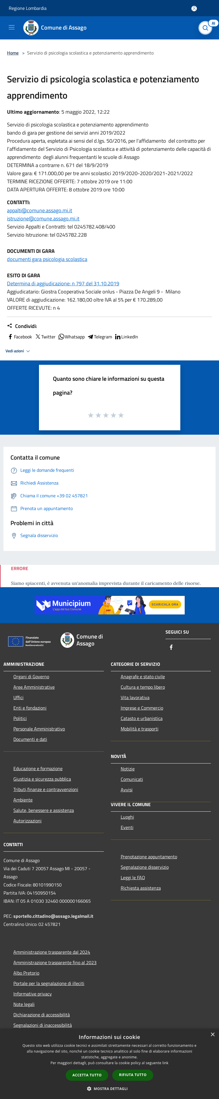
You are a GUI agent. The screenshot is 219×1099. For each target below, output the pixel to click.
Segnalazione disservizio (145, 867)
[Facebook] (171, 647)
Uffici (18, 697)
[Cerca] (206, 27)
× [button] (212, 1035)
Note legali (24, 1004)
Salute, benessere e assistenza (43, 810)
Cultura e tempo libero (143, 686)
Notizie (128, 768)
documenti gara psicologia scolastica (47, 259)
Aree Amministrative (34, 686)
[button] (109, 1088)
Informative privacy (32, 993)
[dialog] (109, 1064)
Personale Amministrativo (39, 728)
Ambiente (23, 799)
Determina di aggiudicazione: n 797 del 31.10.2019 (63, 283)
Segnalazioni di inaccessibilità (42, 1025)
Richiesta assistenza (141, 887)
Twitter (45, 336)
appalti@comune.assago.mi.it (39, 210)
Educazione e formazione (38, 768)
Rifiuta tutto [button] (133, 1074)
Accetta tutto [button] (87, 1075)
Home (13, 52)
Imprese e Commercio (142, 707)
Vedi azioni (19, 351)
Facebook (19, 336)
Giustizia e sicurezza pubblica (42, 778)
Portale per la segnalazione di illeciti (48, 983)
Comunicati (132, 779)
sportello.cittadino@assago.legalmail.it (53, 916)
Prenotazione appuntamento (149, 856)
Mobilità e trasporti (140, 728)
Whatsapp (71, 336)
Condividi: (22, 326)
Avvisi (127, 789)
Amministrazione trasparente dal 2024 (51, 952)
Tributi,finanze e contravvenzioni (45, 789)
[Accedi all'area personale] (194, 9)
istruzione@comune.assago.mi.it (43, 218)
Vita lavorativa (135, 697)
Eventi (127, 827)
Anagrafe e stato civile (143, 676)
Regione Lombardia (28, 8)
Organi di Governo (31, 676)
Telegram (99, 336)
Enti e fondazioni (30, 707)
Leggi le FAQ (133, 877)
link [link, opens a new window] (165, 1062)
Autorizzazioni (27, 820)
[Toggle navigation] (11, 27)
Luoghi (127, 816)
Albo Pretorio (26, 972)
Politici (20, 718)
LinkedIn (126, 336)
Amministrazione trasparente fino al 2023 (55, 962)
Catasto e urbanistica (142, 718)
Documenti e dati (30, 739)
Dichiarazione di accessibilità (41, 1014)
